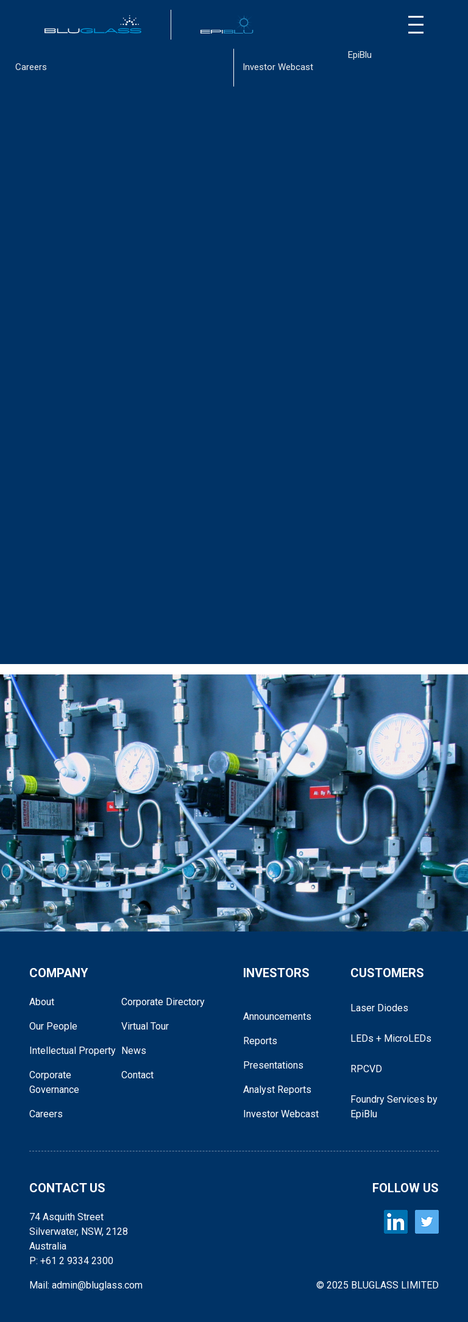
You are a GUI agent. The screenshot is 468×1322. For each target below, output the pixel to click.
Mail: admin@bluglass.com (86, 1285)
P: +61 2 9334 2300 (71, 1261)
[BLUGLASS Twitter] (427, 1222)
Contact (137, 1075)
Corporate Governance (54, 1082)
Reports (260, 1041)
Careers (31, 67)
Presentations (273, 1065)
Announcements (277, 1016)
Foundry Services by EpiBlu (394, 1107)
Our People (53, 1026)
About (41, 1002)
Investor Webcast (278, 67)
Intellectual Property (72, 1050)
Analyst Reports (277, 1089)
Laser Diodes (379, 1008)
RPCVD (366, 1069)
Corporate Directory (163, 1002)
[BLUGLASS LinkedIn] (396, 1222)
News (133, 1050)
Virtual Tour (145, 1026)
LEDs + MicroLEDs (390, 1038)
